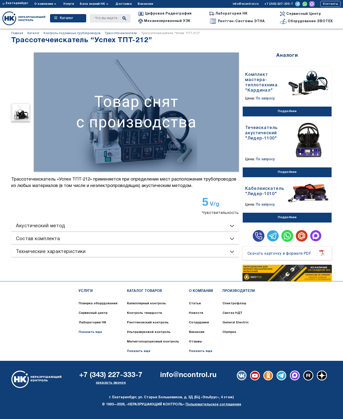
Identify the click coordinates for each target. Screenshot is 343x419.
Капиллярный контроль (146, 303)
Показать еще (90, 332)
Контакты (330, 4)
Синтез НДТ (232, 313)
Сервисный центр (93, 313)
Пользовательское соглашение (213, 404)
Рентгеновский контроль (148, 322)
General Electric (235, 322)
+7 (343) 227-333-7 (278, 4)
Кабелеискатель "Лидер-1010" (264, 191)
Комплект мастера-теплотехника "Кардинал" (261, 82)
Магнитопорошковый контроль (153, 341)
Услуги (68, 4)
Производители (238, 291)
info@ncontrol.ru (245, 4)
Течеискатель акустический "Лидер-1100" (261, 133)
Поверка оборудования (98, 303)
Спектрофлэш (234, 303)
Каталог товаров (144, 291)
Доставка (124, 4)
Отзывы (195, 341)
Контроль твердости (144, 313)
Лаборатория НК (92, 322)
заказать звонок (111, 382)
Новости (196, 313)
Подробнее (287, 111)
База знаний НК (92, 4)
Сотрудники (199, 322)
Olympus (229, 332)
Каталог (63, 18)
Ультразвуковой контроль (149, 332)
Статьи (195, 303)
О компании (43, 4)
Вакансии (145, 4)
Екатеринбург (17, 3)
